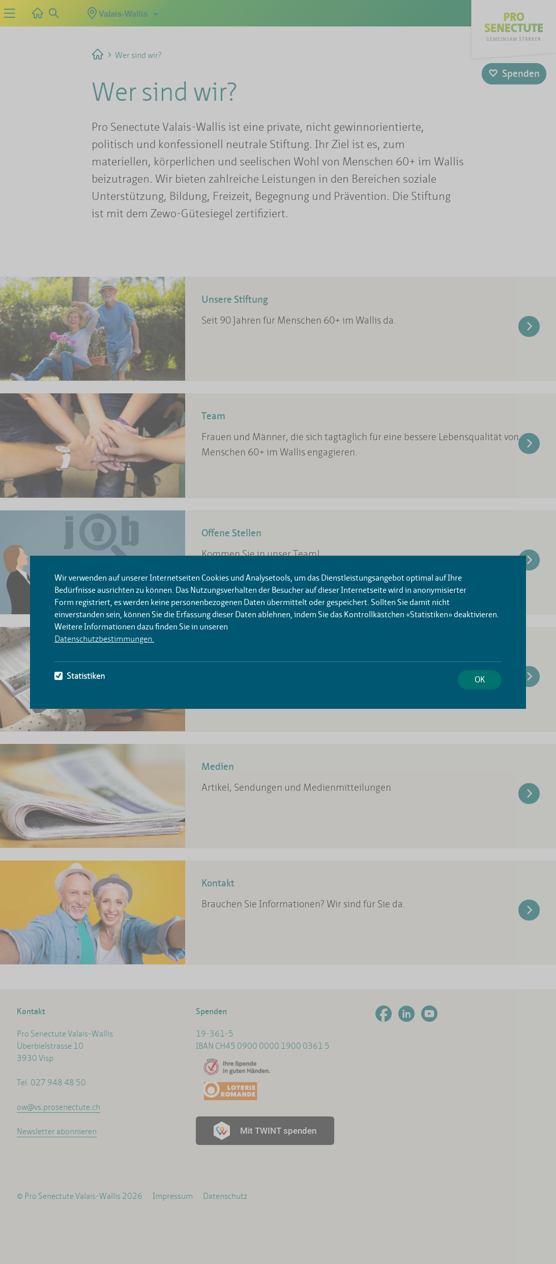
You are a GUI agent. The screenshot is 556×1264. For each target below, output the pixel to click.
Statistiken (79, 676)
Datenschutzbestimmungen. (104, 639)
